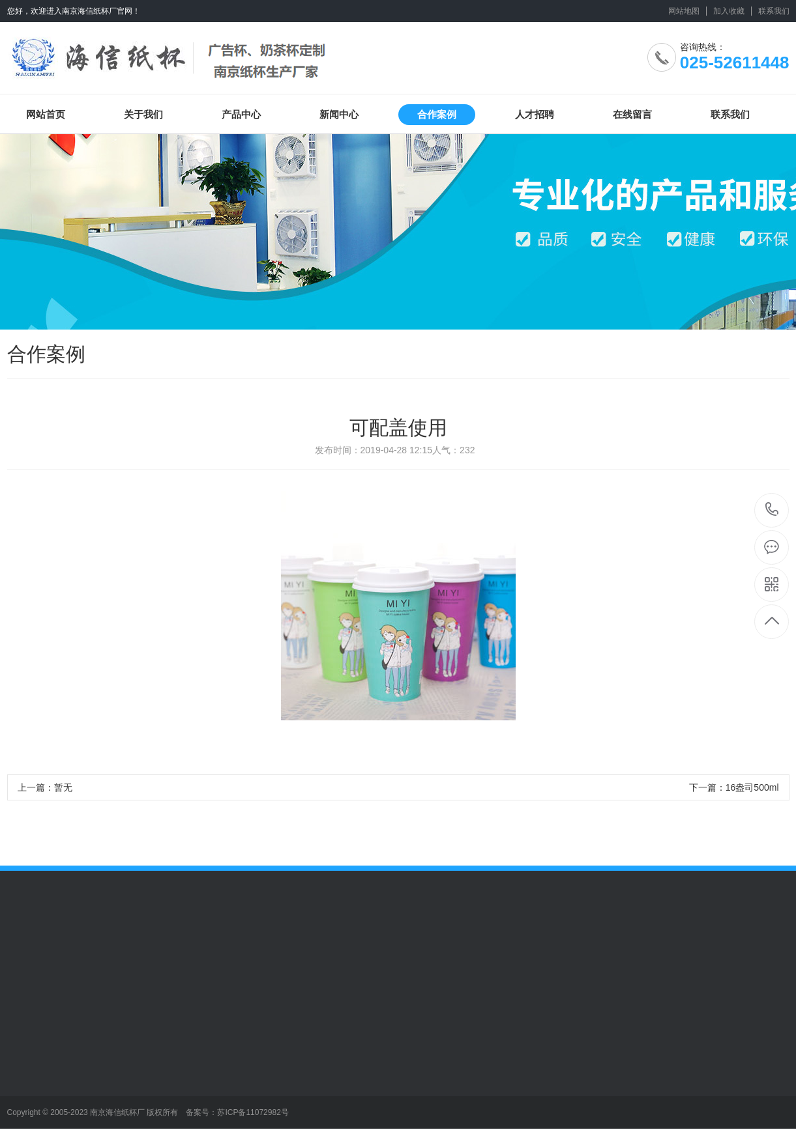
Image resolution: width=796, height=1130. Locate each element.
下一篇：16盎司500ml (734, 787)
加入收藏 (728, 11)
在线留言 (632, 114)
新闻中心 (339, 114)
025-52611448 (772, 510)
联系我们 (773, 11)
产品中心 (241, 114)
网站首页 (45, 114)
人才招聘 (534, 114)
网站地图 (684, 11)
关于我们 (143, 114)
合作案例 (436, 114)
